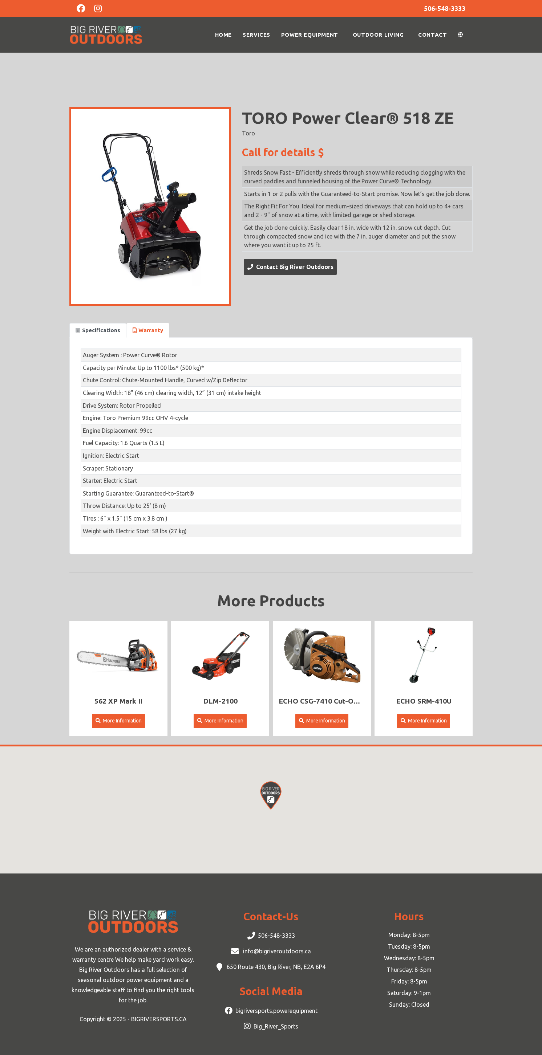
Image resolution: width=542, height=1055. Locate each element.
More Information (119, 721)
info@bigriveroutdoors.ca (276, 951)
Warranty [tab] (148, 330)
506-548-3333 (276, 935)
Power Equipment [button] (309, 35)
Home (223, 35)
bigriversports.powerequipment (276, 1010)
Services (256, 35)
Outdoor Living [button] (378, 35)
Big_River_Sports (276, 1026)
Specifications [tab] (98, 330)
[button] (462, 35)
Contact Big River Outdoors (290, 267)
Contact (432, 35)
